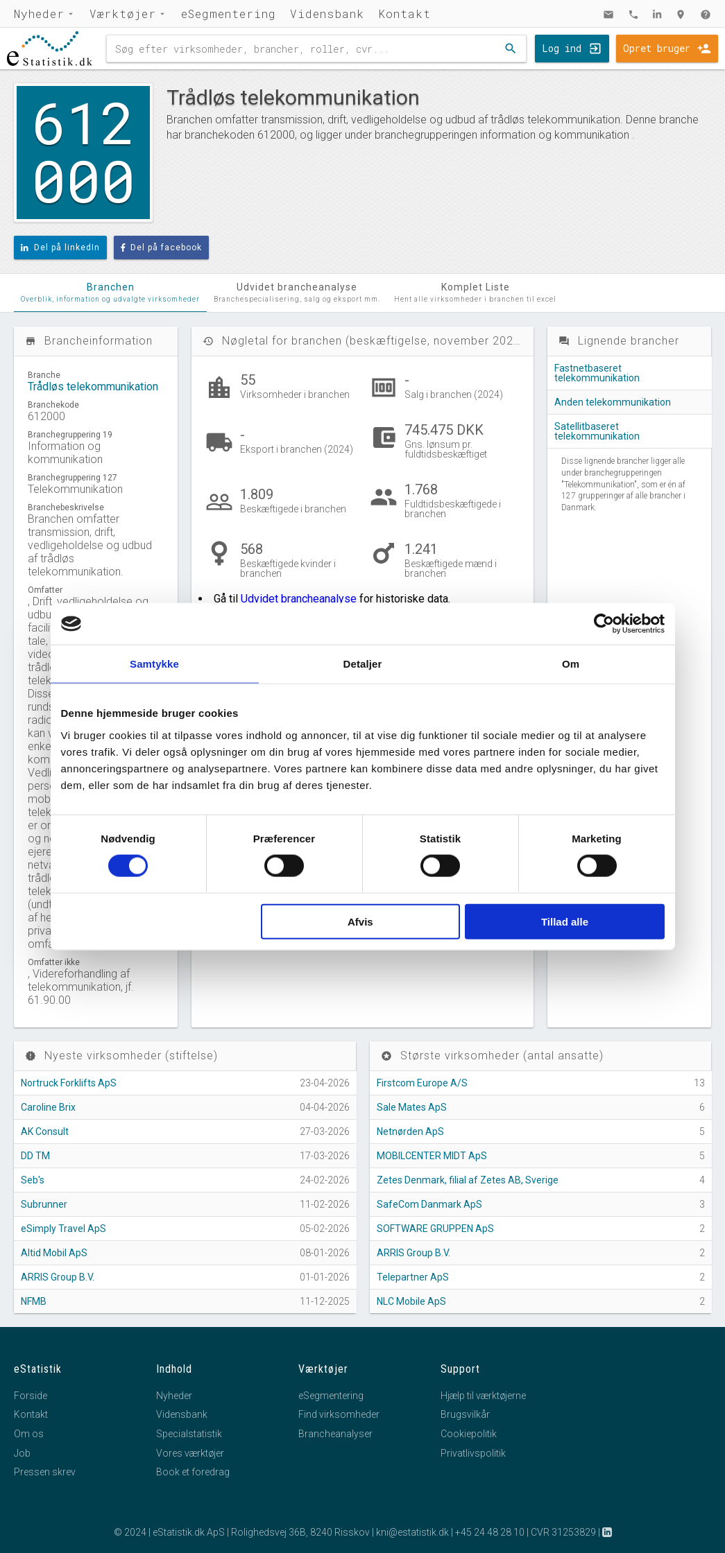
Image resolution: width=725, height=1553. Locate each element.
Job (22, 1453)
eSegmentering (228, 13)
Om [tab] (570, 664)
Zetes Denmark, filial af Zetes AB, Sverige (467, 1180)
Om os (29, 1433)
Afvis (360, 921)
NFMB (33, 1301)
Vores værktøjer (190, 1453)
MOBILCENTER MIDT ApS (432, 1156)
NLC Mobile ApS (411, 1301)
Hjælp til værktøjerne (483, 1395)
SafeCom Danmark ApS (429, 1204)
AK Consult (45, 1131)
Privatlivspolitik (473, 1453)
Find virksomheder (338, 1414)
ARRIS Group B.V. (57, 1277)
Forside (30, 1395)
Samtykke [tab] (154, 664)
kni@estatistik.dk (412, 1532)
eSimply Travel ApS (63, 1228)
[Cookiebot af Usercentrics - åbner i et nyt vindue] (604, 624)
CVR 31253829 (563, 1532)
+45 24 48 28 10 (489, 1532)
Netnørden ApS (410, 1131)
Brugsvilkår (465, 1414)
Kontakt (404, 13)
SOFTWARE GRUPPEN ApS (435, 1228)
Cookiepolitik (469, 1433)
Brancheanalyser (335, 1433)
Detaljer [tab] (362, 664)
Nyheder (39, 13)
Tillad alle (564, 921)
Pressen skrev (45, 1471)
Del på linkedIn (60, 247)
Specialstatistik (189, 1433)
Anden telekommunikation (612, 402)
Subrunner (44, 1204)
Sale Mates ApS (412, 1107)
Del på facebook (162, 247)
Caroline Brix (48, 1107)
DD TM (35, 1156)
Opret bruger (656, 48)
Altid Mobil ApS (54, 1253)
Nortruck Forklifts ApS (69, 1083)
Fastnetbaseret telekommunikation (597, 373)
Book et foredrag (193, 1471)
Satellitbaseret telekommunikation (597, 431)
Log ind (561, 48)
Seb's (32, 1180)
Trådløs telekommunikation (93, 386)
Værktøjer (122, 13)
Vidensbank (327, 13)
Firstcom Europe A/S (422, 1083)
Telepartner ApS (413, 1277)
